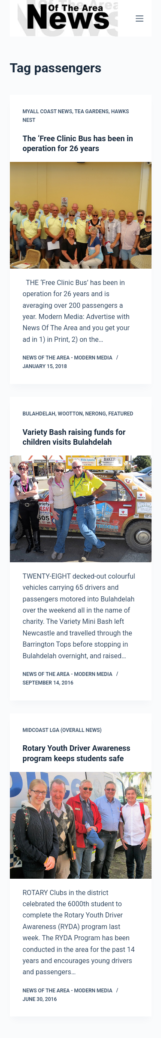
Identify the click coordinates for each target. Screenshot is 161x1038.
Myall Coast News (47, 111)
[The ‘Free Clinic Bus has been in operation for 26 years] (81, 215)
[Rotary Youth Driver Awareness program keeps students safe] (81, 825)
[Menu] (139, 18)
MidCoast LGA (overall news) (62, 730)
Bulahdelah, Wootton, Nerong (64, 414)
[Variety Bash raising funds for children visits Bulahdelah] (81, 508)
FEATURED (120, 414)
